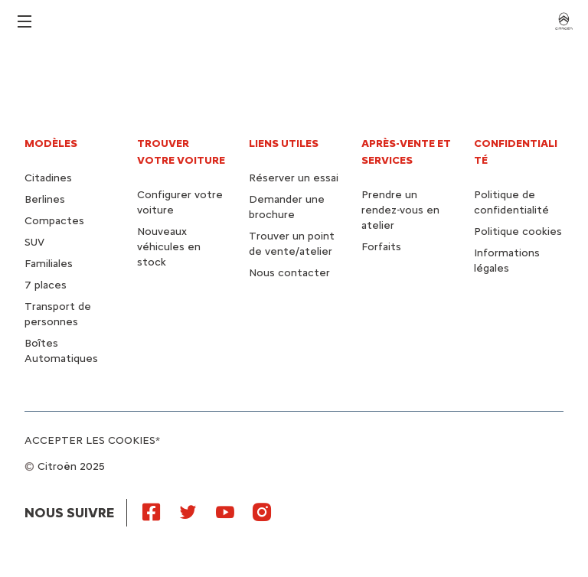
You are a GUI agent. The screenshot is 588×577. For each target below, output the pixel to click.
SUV (34, 242)
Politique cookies (518, 231)
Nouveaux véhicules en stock (169, 247)
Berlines (44, 199)
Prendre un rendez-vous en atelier (400, 210)
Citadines (48, 177)
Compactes (54, 220)
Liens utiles (283, 143)
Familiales (48, 263)
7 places (45, 285)
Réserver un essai (293, 177)
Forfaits (381, 246)
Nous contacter (289, 272)
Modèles (50, 143)
